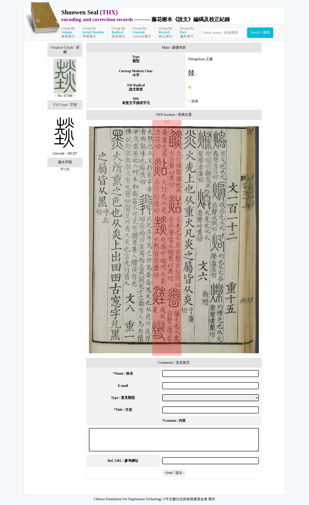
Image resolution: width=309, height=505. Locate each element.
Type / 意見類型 (123, 397)
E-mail (123, 385)
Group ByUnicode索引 (142, 32)
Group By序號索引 (93, 32)
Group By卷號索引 (68, 32)
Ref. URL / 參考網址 (123, 460)
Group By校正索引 (166, 32)
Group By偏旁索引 (187, 32)
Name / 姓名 (123, 373)
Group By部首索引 (119, 32)
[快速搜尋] (224, 32)
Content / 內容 (174, 420)
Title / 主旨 (123, 409)
